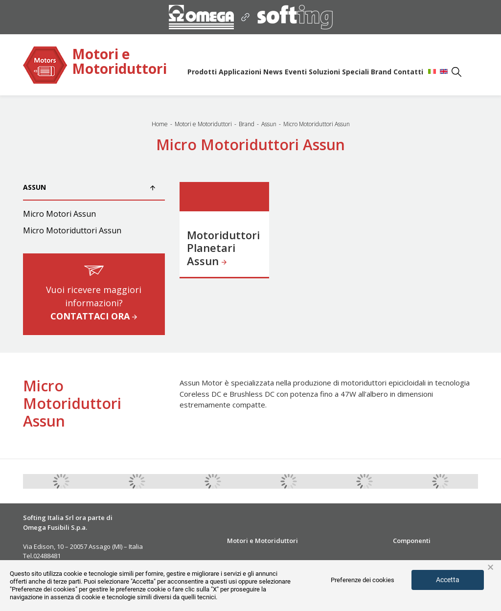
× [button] (490, 567)
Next (485, 481)
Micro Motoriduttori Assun (72, 230)
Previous (16, 481)
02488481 (47, 555)
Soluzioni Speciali (339, 71)
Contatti (408, 71)
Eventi (296, 71)
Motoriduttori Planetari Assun (223, 247)
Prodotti (202, 71)
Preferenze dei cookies (362, 580)
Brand (381, 71)
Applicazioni (240, 71)
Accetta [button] (447, 580)
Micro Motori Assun (59, 213)
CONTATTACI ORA (93, 316)
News (273, 71)
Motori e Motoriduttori (119, 62)
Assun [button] (89, 187)
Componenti (412, 540)
